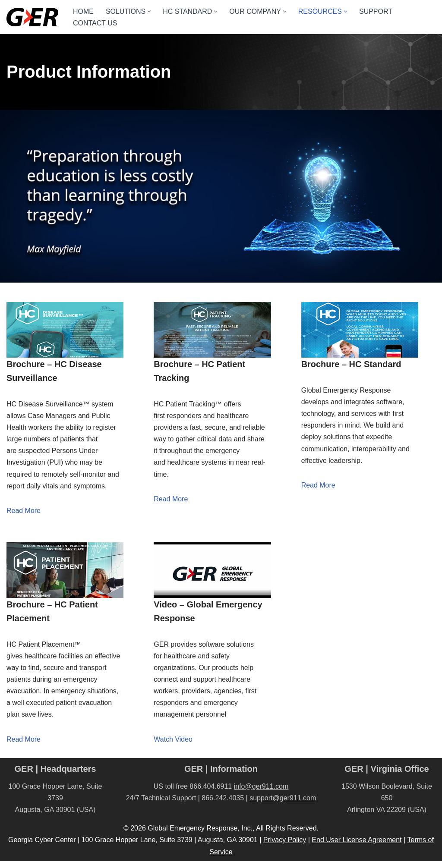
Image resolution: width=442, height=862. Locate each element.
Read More (23, 511)
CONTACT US (95, 23)
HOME (83, 11)
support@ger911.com (282, 798)
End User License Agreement (356, 841)
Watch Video (173, 739)
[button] (149, 11)
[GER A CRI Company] (32, 17)
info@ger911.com (261, 787)
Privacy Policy (284, 841)
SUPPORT (376, 11)
